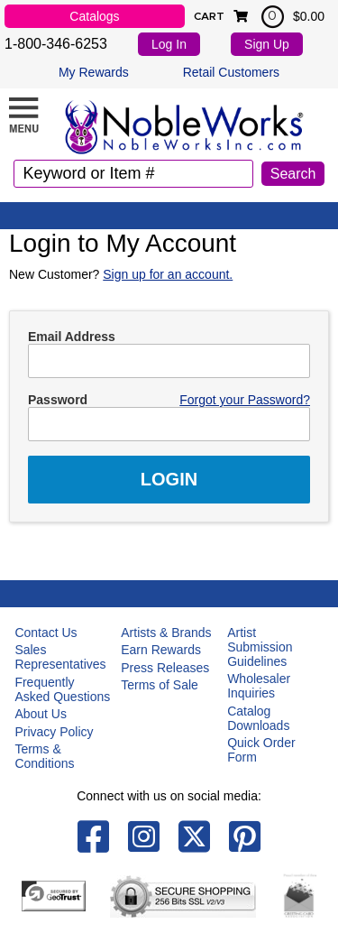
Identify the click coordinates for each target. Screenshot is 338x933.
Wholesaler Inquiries (258, 685)
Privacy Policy (53, 732)
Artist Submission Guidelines (259, 647)
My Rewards (94, 72)
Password (57, 400)
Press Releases (165, 667)
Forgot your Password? (244, 400)
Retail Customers (231, 72)
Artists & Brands (166, 632)
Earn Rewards (161, 649)
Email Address (71, 336)
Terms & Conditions (44, 756)
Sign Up (266, 44)
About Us (40, 714)
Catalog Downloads (258, 718)
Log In (169, 44)
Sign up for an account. (168, 274)
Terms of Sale (159, 685)
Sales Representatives (59, 656)
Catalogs (94, 16)
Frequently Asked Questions (62, 689)
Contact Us (45, 632)
